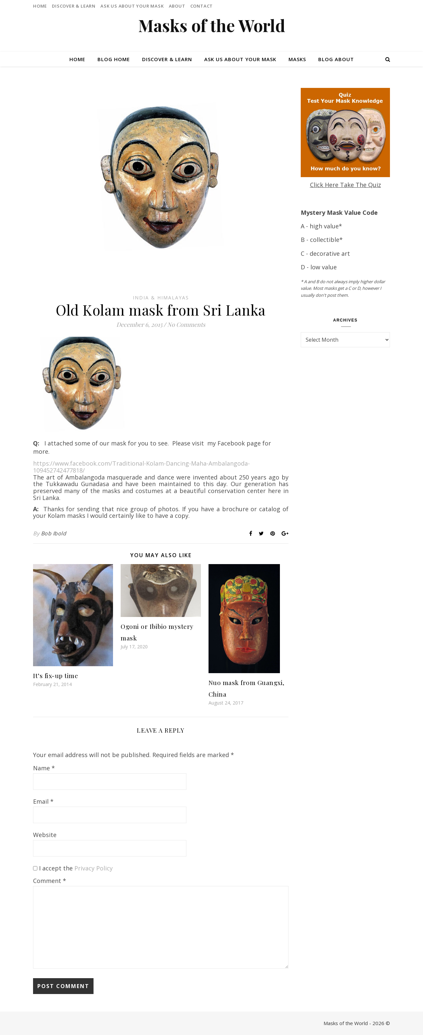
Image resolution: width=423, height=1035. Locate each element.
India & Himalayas (161, 297)
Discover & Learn (74, 6)
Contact (201, 6)
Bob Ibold (53, 533)
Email (43, 801)
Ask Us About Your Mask (132, 6)
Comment (49, 881)
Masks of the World (211, 25)
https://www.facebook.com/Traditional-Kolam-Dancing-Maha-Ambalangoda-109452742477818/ (141, 466)
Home (40, 6)
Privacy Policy (93, 868)
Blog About (336, 59)
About (177, 6)
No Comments (186, 324)
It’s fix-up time (55, 675)
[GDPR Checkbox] (35, 868)
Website (45, 835)
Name (44, 768)
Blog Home (113, 59)
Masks (297, 59)
